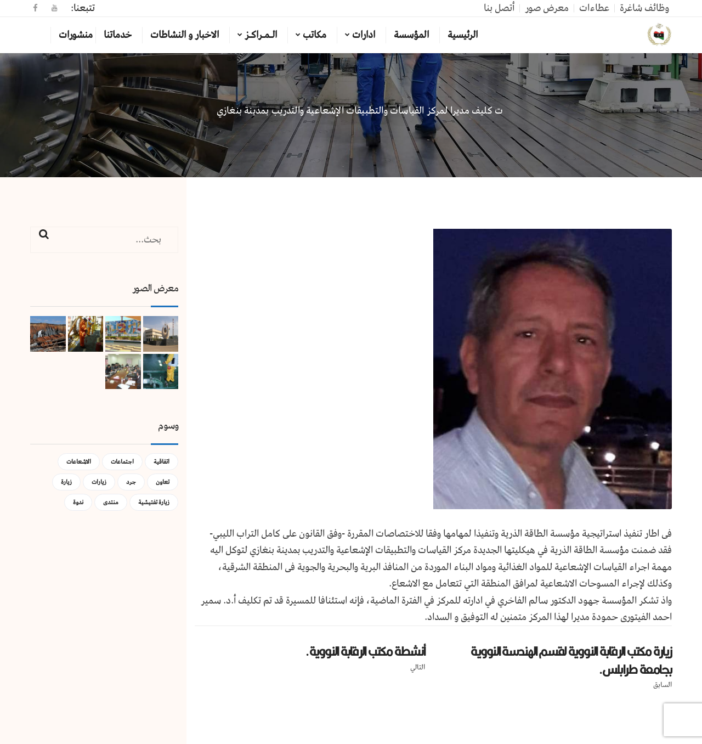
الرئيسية (463, 35)
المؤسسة (411, 35)
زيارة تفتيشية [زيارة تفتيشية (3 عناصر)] (153, 502)
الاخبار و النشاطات (184, 35)
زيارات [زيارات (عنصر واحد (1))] (99, 482)
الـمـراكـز (261, 35)
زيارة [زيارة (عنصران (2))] (66, 482)
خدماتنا (118, 35)
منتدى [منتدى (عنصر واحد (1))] (110, 502)
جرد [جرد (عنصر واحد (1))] (131, 482)
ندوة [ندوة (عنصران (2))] (78, 502)
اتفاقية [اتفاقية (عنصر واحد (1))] (161, 461)
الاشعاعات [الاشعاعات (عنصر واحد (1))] (78, 461)
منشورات (76, 35)
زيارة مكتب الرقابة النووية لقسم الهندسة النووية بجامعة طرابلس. (571, 660)
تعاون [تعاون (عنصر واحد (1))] (162, 482)
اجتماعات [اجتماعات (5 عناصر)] (122, 461)
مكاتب (314, 35)
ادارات (363, 35)
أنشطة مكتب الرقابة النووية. (365, 651)
